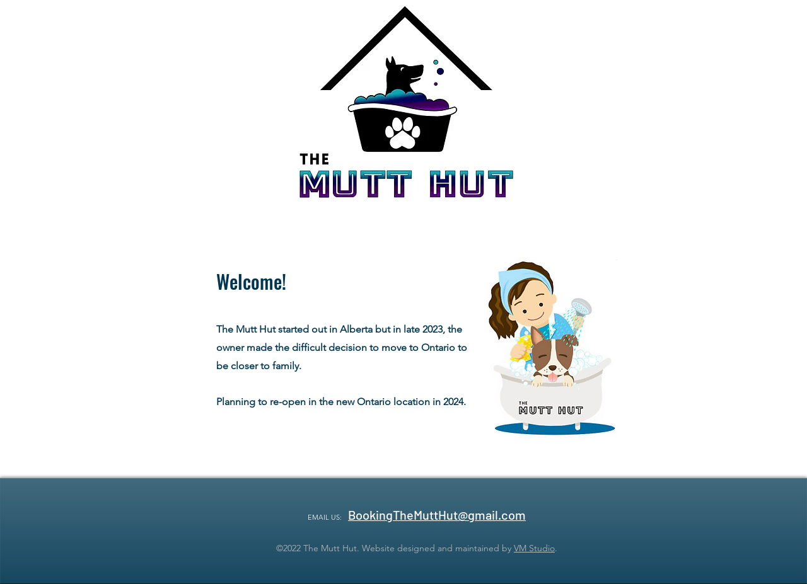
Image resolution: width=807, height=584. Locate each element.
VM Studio (534, 548)
